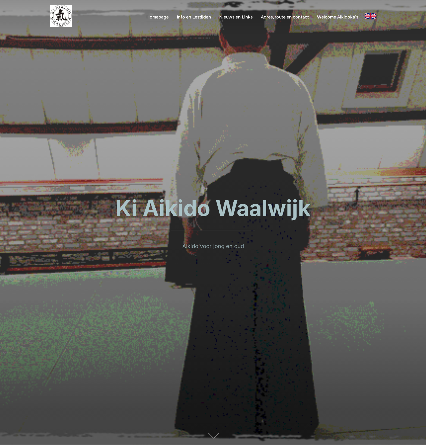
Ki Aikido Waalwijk (213, 208)
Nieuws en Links (236, 17)
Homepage (157, 17)
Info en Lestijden (194, 17)
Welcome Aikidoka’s (337, 17)
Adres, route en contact (285, 17)
